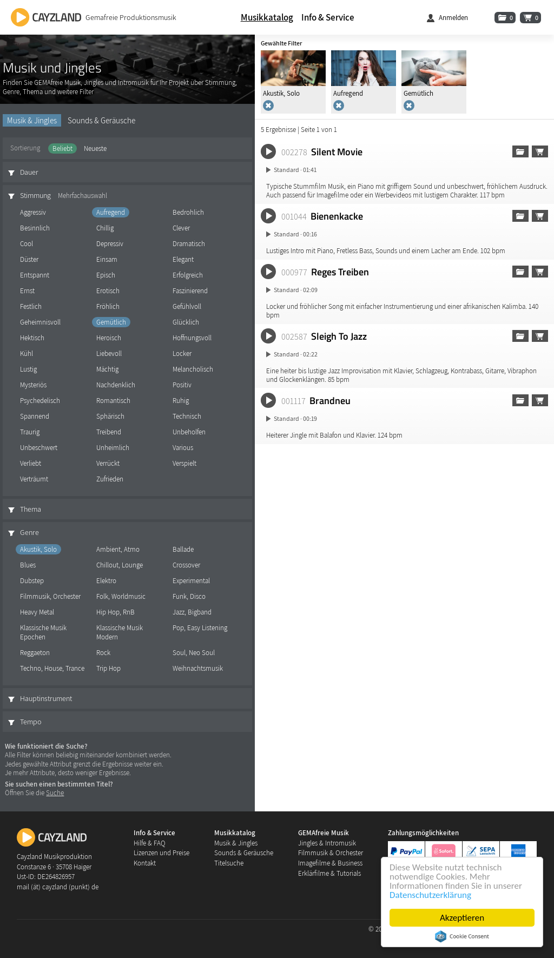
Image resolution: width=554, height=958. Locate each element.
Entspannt (34, 275)
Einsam (106, 259)
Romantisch (113, 400)
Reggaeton (35, 652)
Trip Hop (108, 668)
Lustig (28, 369)
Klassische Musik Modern (119, 632)
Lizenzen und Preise (161, 852)
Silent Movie (336, 151)
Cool (26, 243)
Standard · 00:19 (295, 418)
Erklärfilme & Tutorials (329, 873)
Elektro (106, 580)
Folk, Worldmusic (121, 596)
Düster (29, 259)
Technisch (187, 416)
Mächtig (107, 369)
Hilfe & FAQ (150, 843)
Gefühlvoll (187, 306)
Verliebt (30, 463)
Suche (55, 792)
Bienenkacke (337, 215)
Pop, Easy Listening (200, 627)
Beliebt (62, 148)
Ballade (183, 549)
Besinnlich (35, 228)
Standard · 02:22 (296, 354)
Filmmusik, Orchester (50, 596)
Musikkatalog (267, 17)
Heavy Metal (37, 612)
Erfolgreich (188, 275)
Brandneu (330, 400)
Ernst (27, 290)
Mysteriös (33, 384)
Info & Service (327, 17)
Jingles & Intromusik (327, 843)
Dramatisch (189, 243)
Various (183, 447)
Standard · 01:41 (295, 170)
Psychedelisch (40, 400)
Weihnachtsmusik (198, 668)
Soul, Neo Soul (194, 652)
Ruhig (181, 400)
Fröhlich (108, 306)
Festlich (31, 306)
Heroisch (108, 337)
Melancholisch (193, 369)
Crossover (186, 565)
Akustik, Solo (38, 549)
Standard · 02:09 (296, 290)
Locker (182, 353)
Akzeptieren (462, 917)
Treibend (108, 432)
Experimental (191, 580)
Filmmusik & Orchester (330, 852)
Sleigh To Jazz (339, 335)
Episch (105, 275)
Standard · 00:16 (295, 234)
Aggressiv (33, 212)
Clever (181, 228)
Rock (103, 652)
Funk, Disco (189, 596)
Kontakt (145, 863)
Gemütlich (111, 322)
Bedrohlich (188, 212)
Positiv (182, 384)
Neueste (95, 148)
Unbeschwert (38, 447)
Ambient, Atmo (118, 549)
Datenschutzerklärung (430, 895)
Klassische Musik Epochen (43, 632)
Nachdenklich (115, 384)
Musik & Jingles (32, 120)
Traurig (29, 432)
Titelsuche (228, 863)
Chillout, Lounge (119, 565)
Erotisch (108, 290)
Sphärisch (110, 416)
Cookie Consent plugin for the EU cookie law (462, 936)
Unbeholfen (189, 432)
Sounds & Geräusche (101, 120)
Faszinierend (190, 290)
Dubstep (32, 580)
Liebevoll (109, 353)
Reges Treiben (340, 271)
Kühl (26, 353)
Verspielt (184, 463)
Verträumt (34, 479)
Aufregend (110, 212)
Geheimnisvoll (40, 322)
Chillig (105, 228)
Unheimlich (112, 447)
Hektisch (32, 337)
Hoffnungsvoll (192, 337)
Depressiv (109, 243)
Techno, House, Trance (52, 668)
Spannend (34, 416)
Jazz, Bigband (192, 612)
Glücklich (186, 322)
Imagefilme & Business (330, 863)
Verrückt (108, 463)
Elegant (183, 259)
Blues (28, 565)
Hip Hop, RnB (115, 612)
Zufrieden (109, 479)
